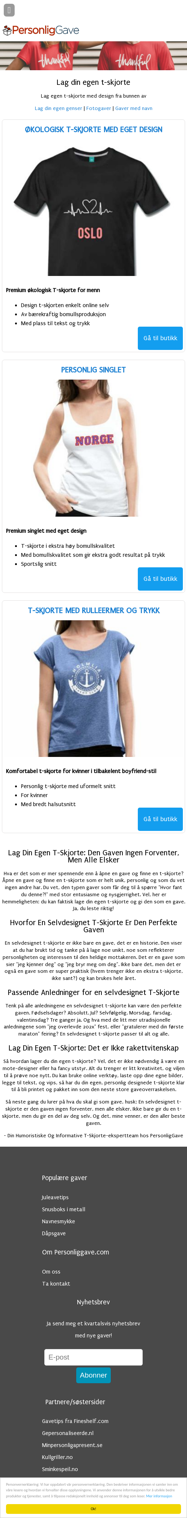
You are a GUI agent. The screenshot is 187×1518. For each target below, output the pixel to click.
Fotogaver (98, 109)
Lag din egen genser (58, 109)
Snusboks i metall (63, 1209)
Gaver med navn (133, 109)
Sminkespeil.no (60, 1469)
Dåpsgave (54, 1233)
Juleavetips (55, 1197)
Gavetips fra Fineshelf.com (75, 1421)
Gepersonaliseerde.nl (68, 1433)
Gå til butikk (160, 338)
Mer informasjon (159, 1496)
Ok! (94, 1508)
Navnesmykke (58, 1221)
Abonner (93, 1375)
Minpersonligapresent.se (72, 1445)
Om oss (51, 1271)
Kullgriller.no (57, 1457)
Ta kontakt (56, 1283)
